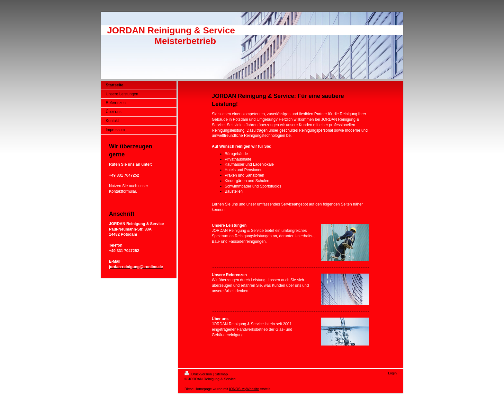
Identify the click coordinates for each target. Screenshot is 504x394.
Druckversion (198, 374)
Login (392, 373)
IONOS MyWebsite (244, 389)
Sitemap (221, 374)
